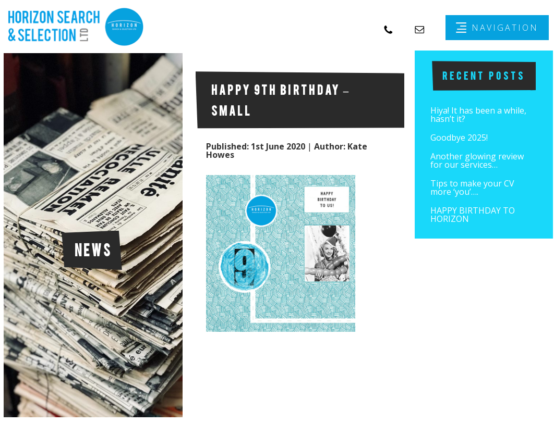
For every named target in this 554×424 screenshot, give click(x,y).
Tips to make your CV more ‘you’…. (472, 187)
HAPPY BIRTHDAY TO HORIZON (472, 215)
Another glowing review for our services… (477, 160)
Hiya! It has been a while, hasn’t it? (478, 114)
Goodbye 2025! (459, 137)
